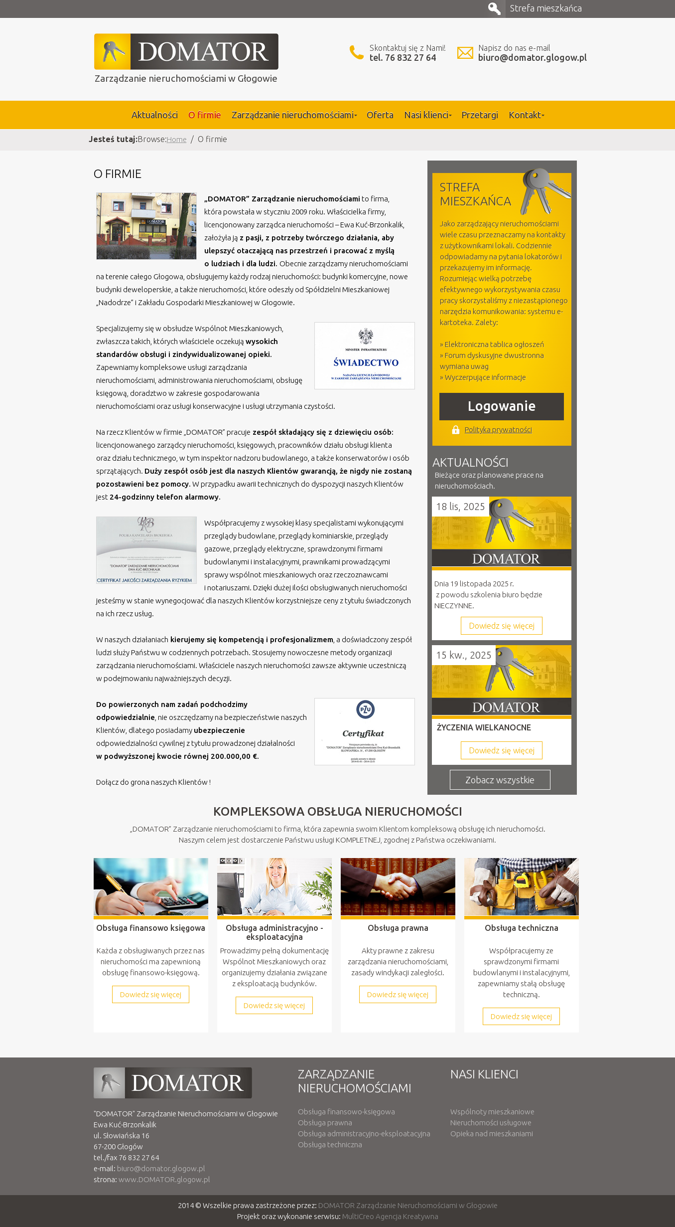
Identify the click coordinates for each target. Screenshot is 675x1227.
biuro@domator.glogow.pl (532, 57)
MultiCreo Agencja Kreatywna (390, 1216)
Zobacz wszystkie (500, 780)
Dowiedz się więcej (502, 625)
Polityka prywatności (498, 429)
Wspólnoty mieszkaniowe (492, 1111)
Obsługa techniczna (330, 1144)
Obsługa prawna (325, 1122)
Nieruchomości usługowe (491, 1122)
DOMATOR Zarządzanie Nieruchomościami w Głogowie (408, 1205)
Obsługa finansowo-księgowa (346, 1111)
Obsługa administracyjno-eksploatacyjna (364, 1133)
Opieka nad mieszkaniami (491, 1133)
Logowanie (502, 405)
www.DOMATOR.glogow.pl (164, 1179)
